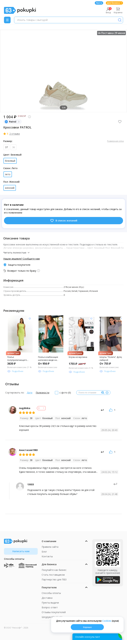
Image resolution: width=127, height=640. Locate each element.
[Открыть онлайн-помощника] (97, 636)
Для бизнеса (114, 2)
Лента (99, 2)
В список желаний (63, 221)
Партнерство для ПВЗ (54, 579)
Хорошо (87, 627)
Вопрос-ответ (50, 607)
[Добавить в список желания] (30, 319)
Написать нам (20, 551)
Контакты (47, 556)
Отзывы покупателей (54, 612)
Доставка (47, 597)
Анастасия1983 (28, 450)
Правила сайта (50, 546)
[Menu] (7, 20)
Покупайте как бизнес (54, 569)
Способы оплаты (51, 593)
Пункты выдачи (50, 602)
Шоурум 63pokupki (52, 617)
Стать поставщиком (53, 574)
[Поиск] (120, 20)
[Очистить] (107, 393)
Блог (44, 551)
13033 (30, 484)
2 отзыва (14, 133)
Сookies (106, 620)
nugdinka (24, 408)
